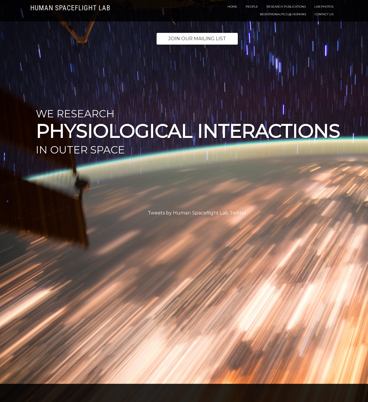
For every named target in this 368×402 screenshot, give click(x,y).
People (252, 7)
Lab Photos (323, 7)
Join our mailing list (197, 38)
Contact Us (324, 14)
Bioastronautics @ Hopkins (283, 14)
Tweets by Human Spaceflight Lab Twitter (197, 213)
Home (232, 7)
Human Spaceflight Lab (70, 8)
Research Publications (286, 7)
